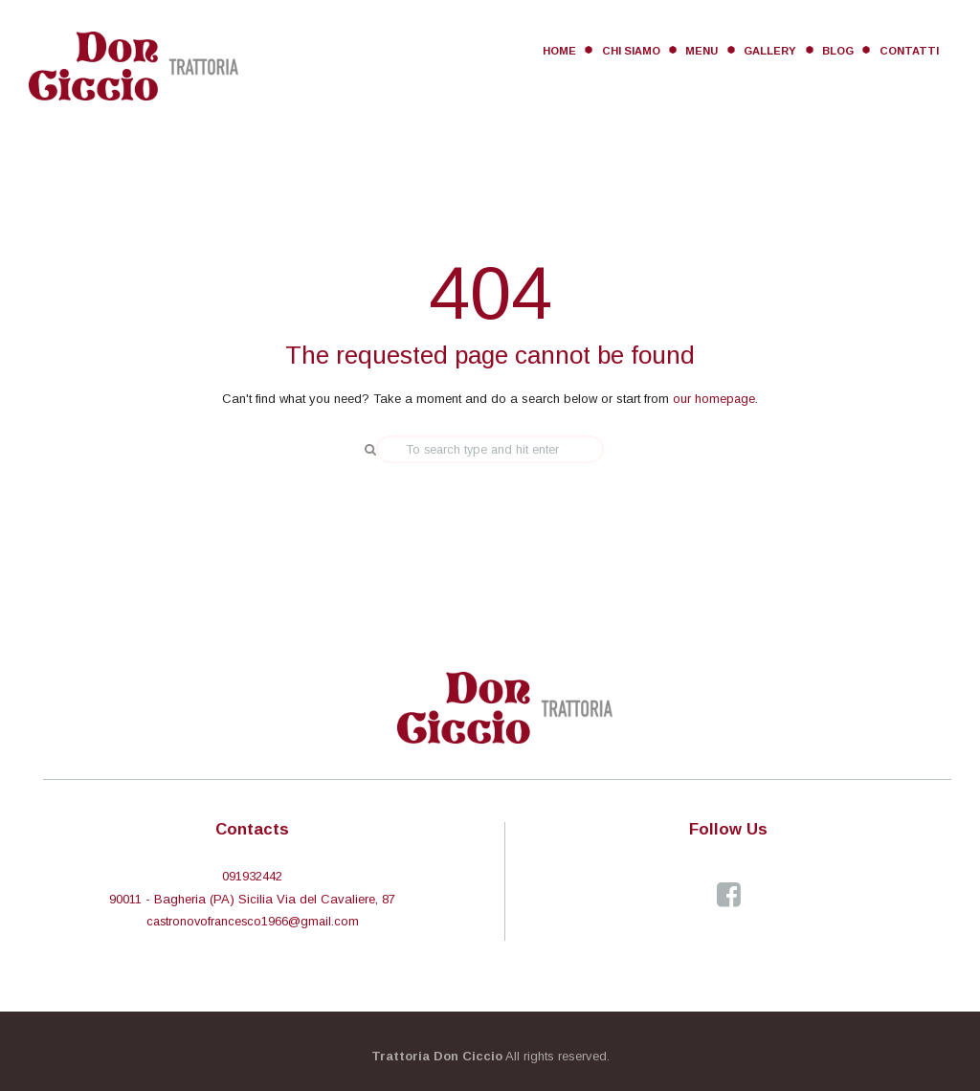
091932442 (252, 875)
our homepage (714, 398)
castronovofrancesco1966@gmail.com (253, 920)
